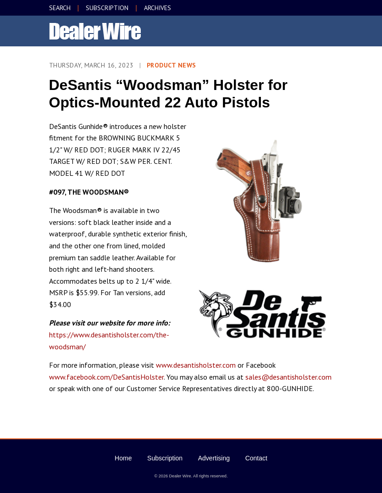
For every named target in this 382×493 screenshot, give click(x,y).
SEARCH (60, 8)
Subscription (165, 458)
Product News (171, 65)
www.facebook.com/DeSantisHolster (106, 376)
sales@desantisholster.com (288, 376)
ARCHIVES (157, 8)
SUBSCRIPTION (107, 8)
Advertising (214, 458)
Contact (256, 458)
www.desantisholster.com (196, 365)
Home (123, 458)
